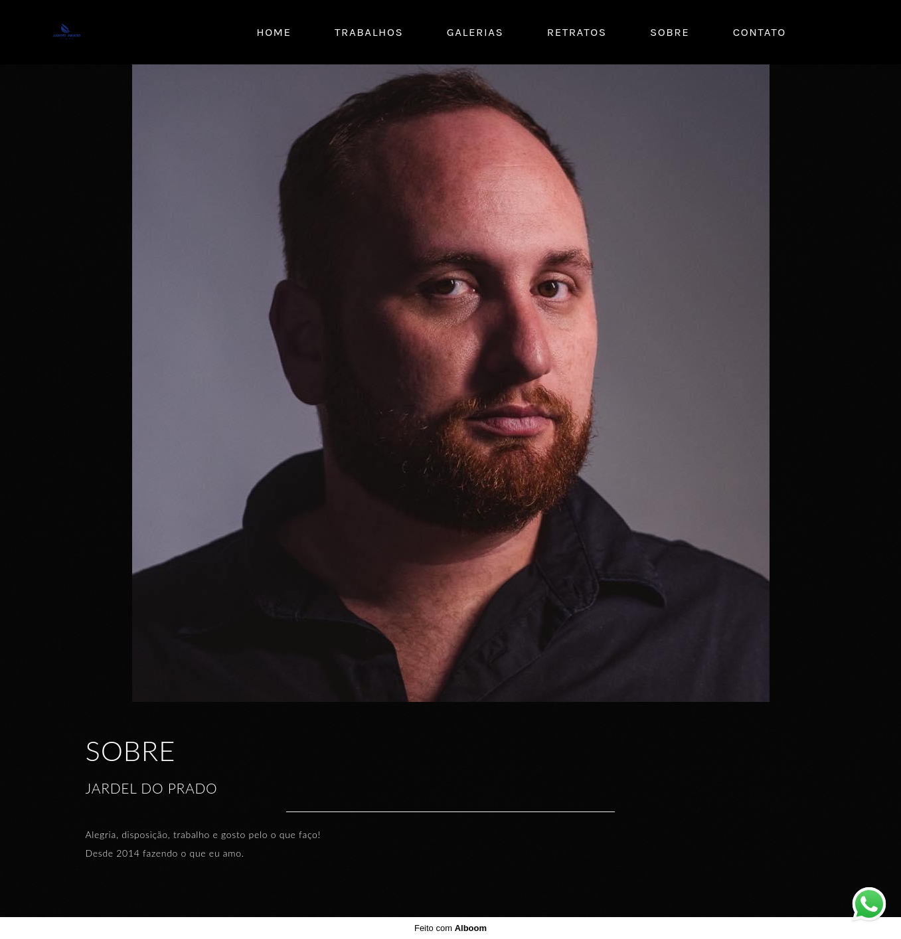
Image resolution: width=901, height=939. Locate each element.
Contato (759, 32)
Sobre (669, 32)
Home (273, 32)
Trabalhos (369, 32)
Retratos (577, 32)
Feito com (450, 928)
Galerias (475, 32)
